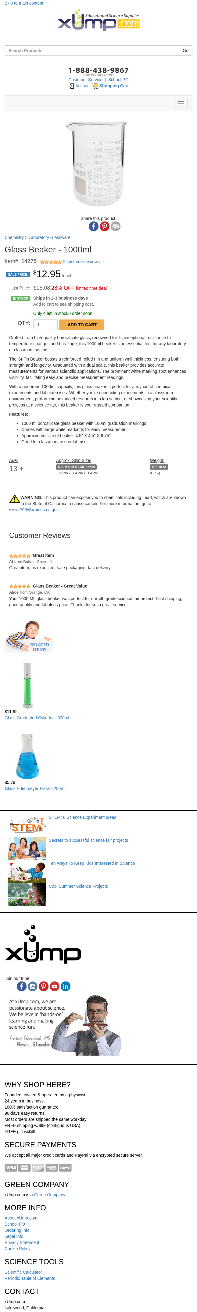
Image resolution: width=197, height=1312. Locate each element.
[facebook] (22, 986)
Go (185, 50)
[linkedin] (65, 986)
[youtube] (54, 986)
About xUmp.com (21, 1218)
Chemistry (14, 237)
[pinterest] (43, 986)
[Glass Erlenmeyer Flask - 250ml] (98, 756)
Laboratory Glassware (49, 237)
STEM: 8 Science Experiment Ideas (82, 817)
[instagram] (33, 986)
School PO (118, 79)
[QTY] (45, 324)
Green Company (49, 1194)
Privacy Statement (22, 1242)
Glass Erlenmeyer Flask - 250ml (35, 788)
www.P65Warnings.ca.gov (33, 509)
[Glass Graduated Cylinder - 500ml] (98, 686)
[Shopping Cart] (110, 85)
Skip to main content (24, 3)
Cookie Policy (17, 1248)
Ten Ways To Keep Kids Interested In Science (92, 863)
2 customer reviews (81, 261)
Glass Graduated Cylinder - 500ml (37, 717)
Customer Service (85, 79)
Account (79, 85)
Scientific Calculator (23, 1272)
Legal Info (14, 1236)
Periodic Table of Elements (30, 1278)
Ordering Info (17, 1230)
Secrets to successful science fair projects (88, 840)
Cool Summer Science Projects (78, 886)
